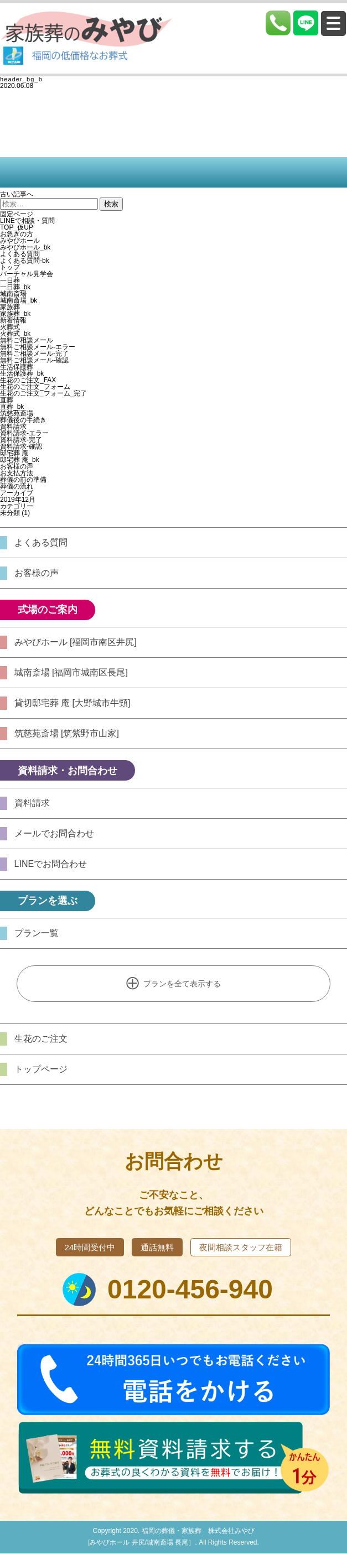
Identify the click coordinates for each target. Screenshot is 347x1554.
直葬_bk (12, 406)
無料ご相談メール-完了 (34, 353)
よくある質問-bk (24, 260)
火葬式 (10, 327)
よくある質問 (20, 254)
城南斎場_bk (18, 300)
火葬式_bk (15, 333)
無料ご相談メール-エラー (37, 347)
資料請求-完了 (21, 440)
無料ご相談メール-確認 (34, 360)
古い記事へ (16, 194)
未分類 (10, 513)
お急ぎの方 (16, 234)
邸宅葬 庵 (14, 453)
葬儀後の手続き (23, 420)
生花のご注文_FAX (28, 380)
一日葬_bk (15, 287)
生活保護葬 (16, 367)
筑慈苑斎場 (16, 413)
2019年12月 (17, 499)
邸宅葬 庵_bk (19, 460)
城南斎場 (13, 294)
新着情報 (13, 320)
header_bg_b (21, 79)
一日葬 (10, 280)
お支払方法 (16, 473)
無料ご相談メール (26, 340)
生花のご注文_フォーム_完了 (43, 393)
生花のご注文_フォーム (35, 387)
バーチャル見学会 (26, 274)
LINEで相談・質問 (27, 221)
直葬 (6, 400)
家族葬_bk (15, 314)
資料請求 (13, 426)
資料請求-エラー (24, 433)
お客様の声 (16, 466)
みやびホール (20, 241)
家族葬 (10, 307)
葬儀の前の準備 (23, 480)
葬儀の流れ (16, 486)
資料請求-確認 (21, 446)
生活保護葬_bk (22, 373)
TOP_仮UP (16, 227)
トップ (10, 267)
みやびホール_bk (25, 247)
